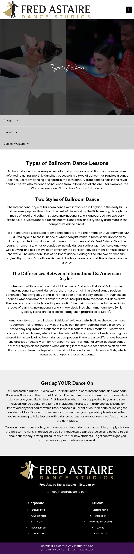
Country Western (18, 144)
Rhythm (12, 121)
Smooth (12, 132)
